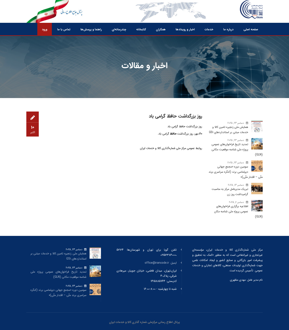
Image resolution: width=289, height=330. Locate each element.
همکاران (161, 29)
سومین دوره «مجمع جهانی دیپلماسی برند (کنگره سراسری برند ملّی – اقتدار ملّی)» (236, 171)
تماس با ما (63, 29)
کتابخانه (141, 29)
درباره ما (228, 29)
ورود (44, 29)
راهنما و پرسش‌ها (91, 29)
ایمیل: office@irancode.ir (161, 263)
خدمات (209, 29)
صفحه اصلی (250, 29)
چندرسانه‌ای (119, 29)
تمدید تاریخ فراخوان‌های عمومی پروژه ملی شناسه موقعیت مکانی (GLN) (237, 149)
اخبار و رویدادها (185, 29)
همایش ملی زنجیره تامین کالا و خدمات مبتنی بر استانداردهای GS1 (228, 130)
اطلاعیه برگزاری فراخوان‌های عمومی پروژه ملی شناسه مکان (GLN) (238, 211)
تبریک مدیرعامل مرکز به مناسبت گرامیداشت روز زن (230, 192)
